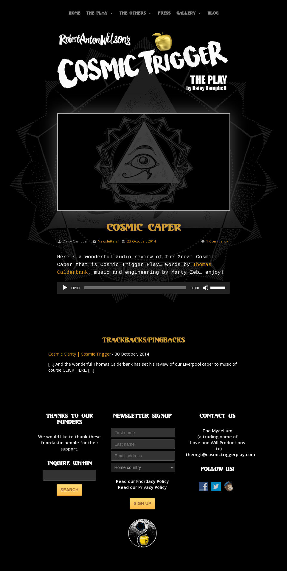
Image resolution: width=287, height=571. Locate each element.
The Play (99, 13)
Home (74, 13)
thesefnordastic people (71, 439)
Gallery (188, 13)
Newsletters (108, 241)
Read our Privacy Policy (142, 487)
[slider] (135, 287)
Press (164, 13)
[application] (143, 288)
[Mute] (206, 288)
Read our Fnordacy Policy (142, 481)
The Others (135, 13)
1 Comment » (217, 241)
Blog (212, 13)
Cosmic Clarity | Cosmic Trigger (79, 354)
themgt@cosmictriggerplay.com (220, 454)
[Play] (65, 288)
